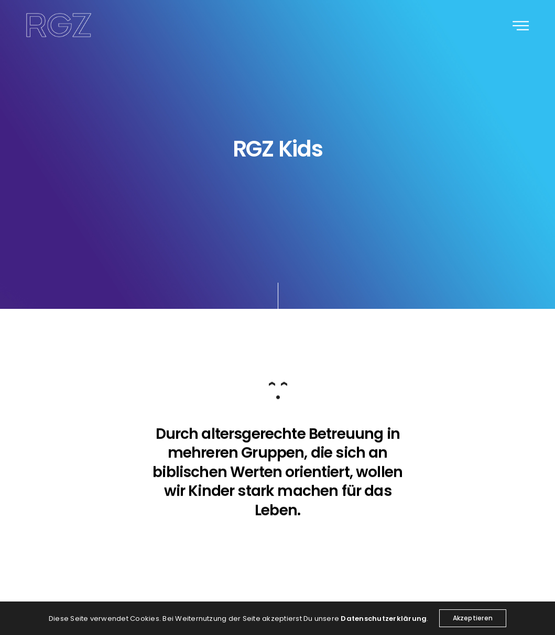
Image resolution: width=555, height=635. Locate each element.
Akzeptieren (473, 618)
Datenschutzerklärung (384, 618)
